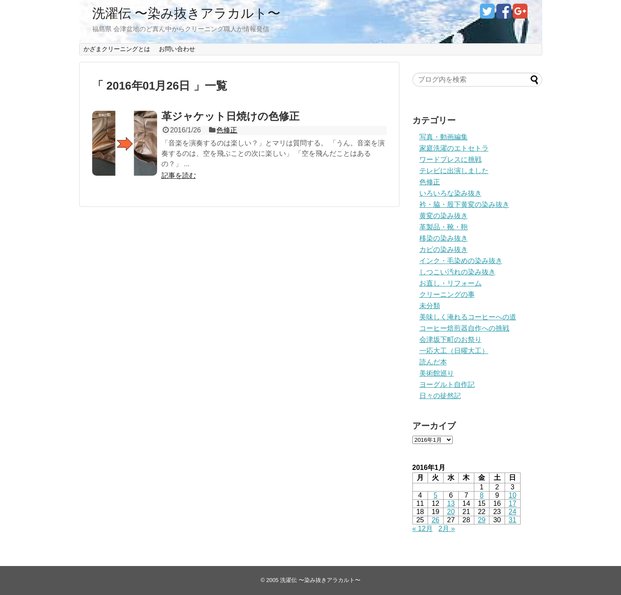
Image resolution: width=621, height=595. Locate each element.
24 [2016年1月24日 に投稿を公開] (512, 511)
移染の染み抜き (443, 238)
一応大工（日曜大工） (454, 350)
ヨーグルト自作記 (447, 384)
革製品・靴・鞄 (443, 227)
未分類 (429, 305)
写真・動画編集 (443, 137)
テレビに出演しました (454, 170)
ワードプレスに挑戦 (450, 159)
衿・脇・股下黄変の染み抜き (464, 204)
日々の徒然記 (440, 395)
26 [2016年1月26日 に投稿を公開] (435, 520)
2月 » (446, 528)
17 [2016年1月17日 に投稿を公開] (512, 503)
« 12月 (422, 528)
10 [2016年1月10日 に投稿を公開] (512, 495)
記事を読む (178, 175)
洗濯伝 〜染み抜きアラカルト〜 (186, 13)
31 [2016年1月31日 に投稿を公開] (512, 520)
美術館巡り (436, 373)
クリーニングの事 (447, 294)
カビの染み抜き (443, 249)
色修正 (226, 130)
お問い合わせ (177, 48)
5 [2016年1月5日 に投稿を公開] (436, 495)
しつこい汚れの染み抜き (457, 272)
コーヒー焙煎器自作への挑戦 (464, 328)
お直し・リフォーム (450, 283)
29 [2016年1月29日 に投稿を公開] (482, 520)
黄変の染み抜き (443, 215)
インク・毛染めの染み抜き (460, 260)
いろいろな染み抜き (450, 193)
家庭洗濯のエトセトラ (454, 148)
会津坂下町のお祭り (450, 339)
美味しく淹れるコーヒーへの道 (467, 317)
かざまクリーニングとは (117, 48)
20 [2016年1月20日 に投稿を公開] (451, 511)
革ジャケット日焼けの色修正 (230, 116)
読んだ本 (433, 362)
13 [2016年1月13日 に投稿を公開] (451, 503)
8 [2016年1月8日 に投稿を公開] (482, 495)
